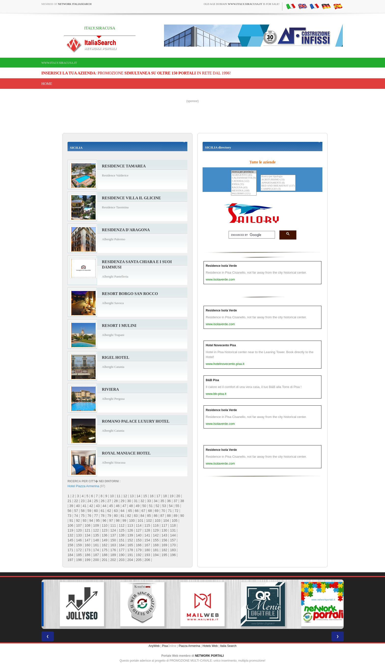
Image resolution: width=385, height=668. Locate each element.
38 (182, 501)
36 (169, 501)
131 (173, 530)
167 (147, 545)
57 (76, 511)
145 (70, 540)
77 (96, 516)
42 (91, 506)
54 (171, 506)
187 (96, 555)
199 (87, 560)
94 (91, 520)
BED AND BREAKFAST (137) (278, 185)
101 (140, 520)
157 (173, 540)
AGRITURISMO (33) (278, 179)
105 (174, 520)
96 (105, 520)
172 (79, 550)
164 (121, 545)
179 (138, 550)
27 (109, 501)
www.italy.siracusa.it (59, 63)
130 (164, 530)
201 (104, 560)
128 (147, 530)
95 (98, 520)
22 (76, 501)
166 (138, 545)
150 (113, 540)
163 (113, 545)
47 (124, 506)
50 (144, 506)
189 (113, 555)
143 (164, 535)
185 (79, 555)
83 (136, 516)
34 (156, 501)
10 (112, 496)
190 (121, 555)
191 (130, 555)
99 (124, 520)
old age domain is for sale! (242, 3)
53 (164, 506)
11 (119, 496)
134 (87, 535)
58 (83, 511)
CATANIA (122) (243, 181)
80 (116, 516)
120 (79, 530)
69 (157, 511)
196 (173, 555)
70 (163, 511)
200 (96, 560)
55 (177, 506)
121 (87, 530)
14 (138, 496)
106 (70, 525)
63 (116, 511)
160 (87, 545)
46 (118, 506)
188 (104, 555)
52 (158, 506)
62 (109, 511)
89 (176, 516)
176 (113, 550)
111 (113, 525)
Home (46, 84)
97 (111, 520)
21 (69, 501)
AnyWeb (154, 646)
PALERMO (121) (243, 193)
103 (157, 520)
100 (132, 520)
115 (147, 525)
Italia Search (228, 646)
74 (76, 516)
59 (89, 511)
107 (79, 525)
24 (89, 501)
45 (111, 506)
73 (69, 516)
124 (113, 530)
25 (96, 501)
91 (71, 520)
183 (173, 550)
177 (121, 550)
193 (147, 555)
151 (121, 540)
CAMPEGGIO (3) (278, 189)
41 (85, 506)
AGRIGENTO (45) (243, 175)
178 (130, 550)
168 (156, 545)
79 (109, 516)
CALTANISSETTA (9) (243, 178)
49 (138, 506)
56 (69, 511)
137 (113, 535)
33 (149, 501)
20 (178, 496)
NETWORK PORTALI (209, 655)
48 (131, 506)
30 (129, 501)
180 (147, 550)
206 (147, 560)
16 (152, 496)
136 (104, 535)
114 (138, 525)
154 (147, 540)
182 (164, 550)
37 (176, 501)
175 (104, 550)
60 (96, 511)
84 (142, 516)
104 (166, 520)
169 (164, 545)
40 (78, 506)
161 (96, 545)
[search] (250, 234)
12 (125, 496)
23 (83, 501)
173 (87, 550)
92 (78, 520)
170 (173, 545)
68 (150, 511)
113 (130, 525)
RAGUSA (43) (243, 187)
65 (130, 511)
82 (129, 516)
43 (98, 506)
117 (164, 525)
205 (138, 560)
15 (145, 496)
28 (116, 501)
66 (137, 511)
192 (138, 555)
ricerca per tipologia (278, 176)
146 (79, 540)
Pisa (165, 646)
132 (70, 535)
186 (87, 555)
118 (173, 525)
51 (151, 506)
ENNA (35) (243, 184)
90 (182, 516)
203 (121, 560)
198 (79, 560)
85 (149, 516)
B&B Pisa (212, 380)
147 (87, 540)
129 (156, 530)
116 (156, 525)
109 (96, 525)
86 (156, 516)
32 (142, 501)
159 (79, 545)
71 (170, 511)
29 (122, 501)
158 (70, 545)
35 (162, 501)
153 (138, 540)
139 (130, 535)
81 (122, 516)
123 (104, 530)
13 (132, 496)
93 (85, 520)
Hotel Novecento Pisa (221, 345)
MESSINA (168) (243, 190)
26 (103, 501)
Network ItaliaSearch (75, 3)
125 (121, 530)
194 (156, 555)
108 (87, 525)
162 (104, 545)
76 (89, 516)
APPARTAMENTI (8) (278, 183)
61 (103, 511)
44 (105, 506)
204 (130, 560)
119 (70, 530)
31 (136, 501)
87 (162, 516)
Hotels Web (210, 646)
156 (164, 540)
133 (79, 535)
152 (130, 540)
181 (156, 550)
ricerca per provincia (243, 172)
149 (104, 540)
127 (138, 530)
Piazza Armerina (189, 646)
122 (96, 530)
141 (147, 535)
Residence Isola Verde (221, 265)
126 (130, 530)
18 (165, 496)
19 (172, 496)
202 (113, 560)
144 (173, 535)
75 (83, 516)
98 (118, 520)
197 (70, 560)
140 (138, 535)
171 (70, 550)
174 (96, 550)
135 (96, 535)
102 (149, 520)
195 (164, 555)
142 (156, 535)
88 (169, 516)
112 (121, 525)
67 (143, 511)
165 (130, 545)
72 (177, 511)
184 (70, 555)
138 (121, 535)
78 (103, 516)
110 (104, 525)
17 (158, 496)
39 (71, 506)
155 (156, 540)
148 (96, 540)
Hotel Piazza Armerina (83, 486)
